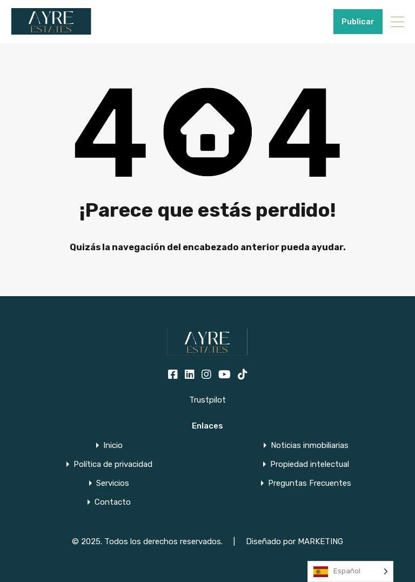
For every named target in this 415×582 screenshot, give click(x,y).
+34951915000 (299, 21)
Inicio (113, 445)
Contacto (113, 502)
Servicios (112, 483)
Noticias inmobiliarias (310, 445)
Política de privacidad (112, 464)
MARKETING (320, 541)
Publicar (358, 21)
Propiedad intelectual (309, 464)
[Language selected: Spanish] (350, 571)
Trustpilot (207, 400)
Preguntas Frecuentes (309, 483)
